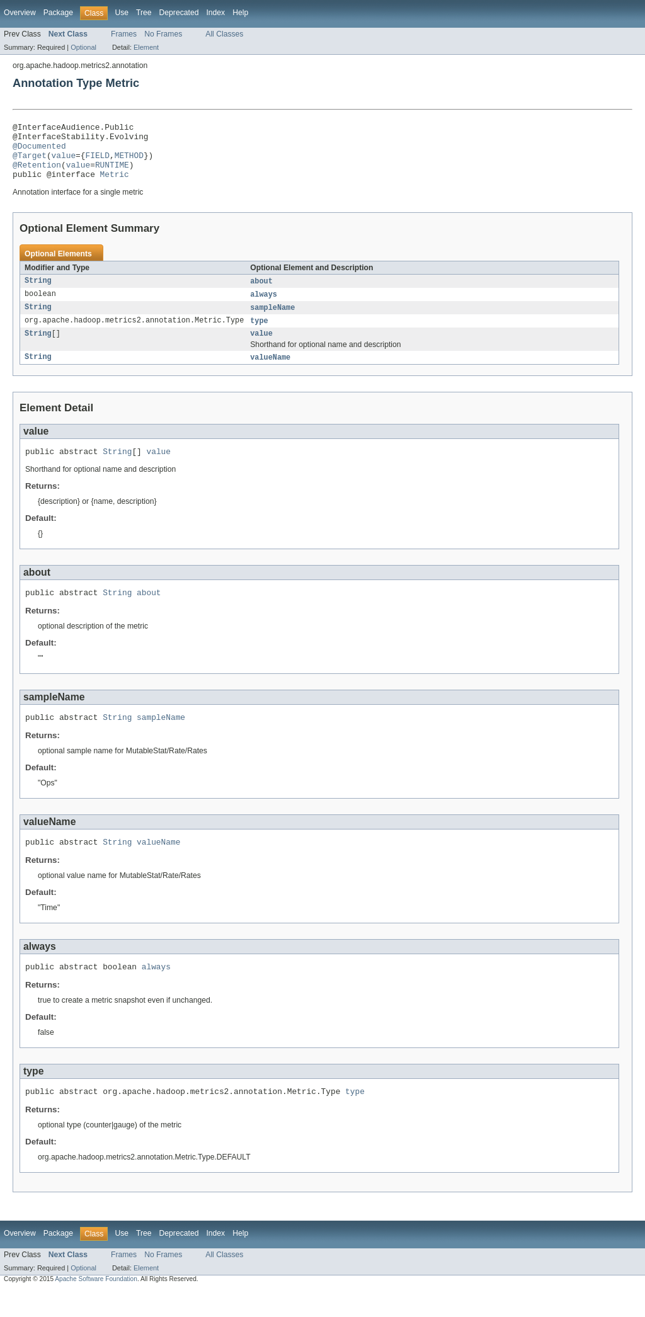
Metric (114, 185)
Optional (83, 47)
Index (215, 12)
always (263, 307)
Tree (144, 12)
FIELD (97, 162)
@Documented (39, 151)
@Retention (37, 174)
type (259, 334)
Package (58, 12)
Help (240, 12)
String (38, 293)
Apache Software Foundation (96, 1306)
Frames (124, 34)
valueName (270, 373)
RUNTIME (112, 174)
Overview (20, 12)
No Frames (163, 34)
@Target (30, 162)
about (261, 293)
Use (121, 12)
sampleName (272, 321)
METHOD (129, 162)
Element (146, 47)
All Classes (224, 34)
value (64, 162)
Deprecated (179, 12)
